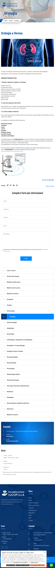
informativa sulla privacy (20, 562)
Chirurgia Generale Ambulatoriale (18, 386)
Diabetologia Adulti (13, 374)
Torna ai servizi (50, 186)
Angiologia (10, 328)
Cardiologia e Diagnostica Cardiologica (19, 340)
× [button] (44, 552)
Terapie (9, 305)
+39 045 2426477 (38, 540)
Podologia (10, 397)
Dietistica (10, 391)
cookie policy (34, 562)
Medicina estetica (13, 293)
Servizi (11, 21)
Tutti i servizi (11, 270)
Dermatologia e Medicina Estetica (18, 403)
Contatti (31, 520)
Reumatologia (11, 363)
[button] (8, 185)
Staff (30, 518)
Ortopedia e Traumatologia (16, 345)
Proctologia (10, 368)
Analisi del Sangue (13, 276)
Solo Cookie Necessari (22, 565)
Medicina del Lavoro (13, 288)
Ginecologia (11, 311)
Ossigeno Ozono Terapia (15, 351)
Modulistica (32, 513)
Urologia (12, 316)
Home (5, 21)
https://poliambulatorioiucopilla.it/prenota (12, 151)
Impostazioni (10, 565)
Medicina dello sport (13, 282)
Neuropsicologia (12, 357)
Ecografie (10, 299)
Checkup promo (33, 510)
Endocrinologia (12, 322)
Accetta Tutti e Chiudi (37, 565)
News (30, 515)
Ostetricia (10, 409)
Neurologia (10, 334)
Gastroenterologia (13, 380)
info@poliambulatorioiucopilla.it (41, 545)
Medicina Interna (12, 414)
